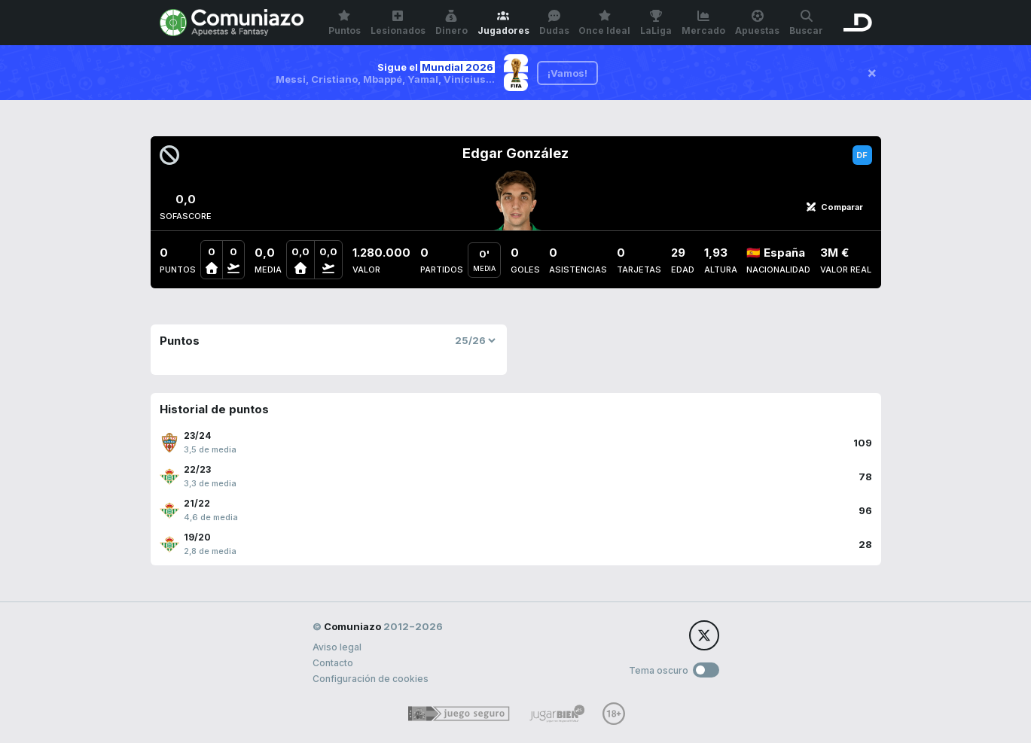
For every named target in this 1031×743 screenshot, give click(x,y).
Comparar (834, 207)
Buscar (806, 23)
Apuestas (757, 23)
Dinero (451, 23)
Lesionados (398, 23)
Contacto (333, 662)
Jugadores (503, 23)
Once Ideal (604, 23)
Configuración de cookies (371, 678)
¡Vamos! (567, 73)
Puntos (344, 23)
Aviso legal (337, 647)
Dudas (554, 23)
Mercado (703, 23)
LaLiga (656, 23)
